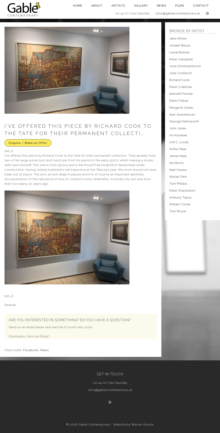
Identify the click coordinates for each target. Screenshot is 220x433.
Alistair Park (178, 176)
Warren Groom (142, 424)
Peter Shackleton (182, 190)
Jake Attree (178, 38)
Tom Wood (177, 211)
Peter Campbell (181, 59)
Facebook (31, 350)
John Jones (177, 128)
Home (77, 5)
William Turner (180, 204)
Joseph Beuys (180, 45)
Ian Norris (176, 163)
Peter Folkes (178, 100)
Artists (118, 5)
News (161, 5)
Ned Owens (178, 170)
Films (179, 5)
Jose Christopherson (185, 66)
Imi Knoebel (178, 135)
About (97, 5)
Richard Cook (179, 80)
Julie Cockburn (180, 73)
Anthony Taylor (180, 197)
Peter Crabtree (180, 87)
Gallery (141, 5)
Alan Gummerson (182, 114)
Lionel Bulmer (179, 52)
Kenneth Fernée (181, 93)
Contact (201, 5)
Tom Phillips (178, 183)
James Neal (178, 156)
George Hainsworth (184, 121)
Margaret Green (181, 107)
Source (10, 305)
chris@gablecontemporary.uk (177, 13)
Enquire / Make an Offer (28, 143)
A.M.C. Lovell (179, 142)
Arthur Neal (177, 149)
